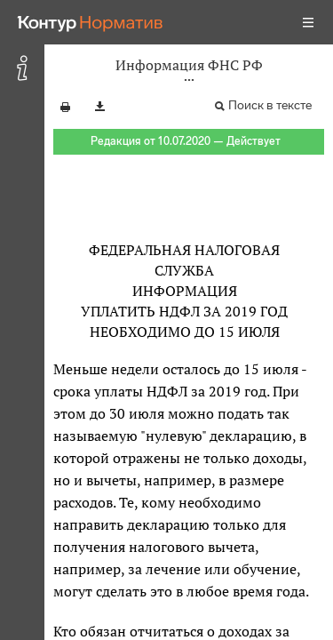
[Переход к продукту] (90, 22)
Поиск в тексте (270, 105)
